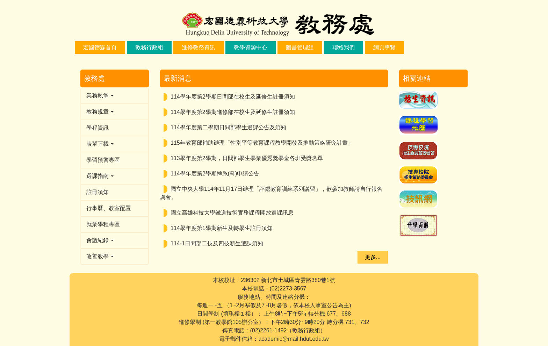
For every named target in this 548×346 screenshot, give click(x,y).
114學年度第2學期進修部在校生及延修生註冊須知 (233, 112)
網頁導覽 (384, 47)
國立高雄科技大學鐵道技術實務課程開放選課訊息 (232, 213)
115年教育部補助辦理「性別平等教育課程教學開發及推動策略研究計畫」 (262, 143)
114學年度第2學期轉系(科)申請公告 (215, 173)
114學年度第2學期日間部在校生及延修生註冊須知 (233, 97)
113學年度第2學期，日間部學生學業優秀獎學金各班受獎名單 (247, 158)
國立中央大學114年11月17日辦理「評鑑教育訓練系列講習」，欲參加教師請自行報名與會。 (271, 193)
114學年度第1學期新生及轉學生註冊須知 (222, 228)
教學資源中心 (250, 47)
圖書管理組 (300, 47)
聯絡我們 (343, 47)
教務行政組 (149, 47)
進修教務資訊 (198, 47)
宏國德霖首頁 (100, 47)
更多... (373, 257)
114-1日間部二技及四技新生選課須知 (217, 243)
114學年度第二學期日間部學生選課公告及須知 (228, 127)
